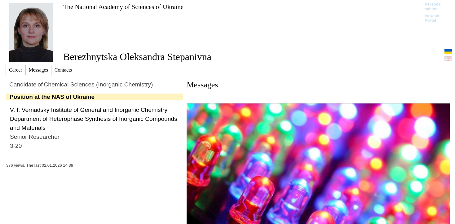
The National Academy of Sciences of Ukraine (123, 6)
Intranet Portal (432, 18)
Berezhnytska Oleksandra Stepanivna (137, 56)
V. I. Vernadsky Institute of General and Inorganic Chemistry (88, 110)
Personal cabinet (433, 6)
